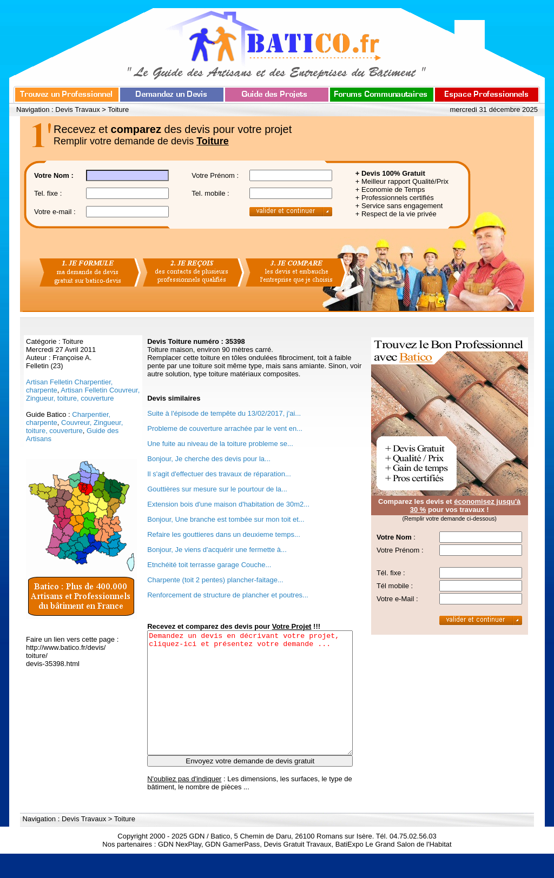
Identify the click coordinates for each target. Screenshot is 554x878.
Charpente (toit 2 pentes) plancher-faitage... (215, 580)
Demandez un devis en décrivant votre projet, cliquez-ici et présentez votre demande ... (250, 705)
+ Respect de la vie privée (396, 214)
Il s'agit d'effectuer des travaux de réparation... (219, 474)
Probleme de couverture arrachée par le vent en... (224, 428)
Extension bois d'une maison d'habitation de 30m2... (228, 504)
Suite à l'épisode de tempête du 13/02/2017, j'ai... (224, 413)
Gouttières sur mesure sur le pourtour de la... (217, 489)
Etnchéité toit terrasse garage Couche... (209, 565)
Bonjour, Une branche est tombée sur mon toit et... (226, 519)
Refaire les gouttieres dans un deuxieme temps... (223, 534)
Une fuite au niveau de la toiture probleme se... (220, 444)
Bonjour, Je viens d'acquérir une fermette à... (217, 550)
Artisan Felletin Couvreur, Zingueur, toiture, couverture (83, 394)
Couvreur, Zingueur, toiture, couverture (74, 426)
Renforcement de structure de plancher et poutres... (227, 595)
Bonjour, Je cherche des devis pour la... (209, 459)
